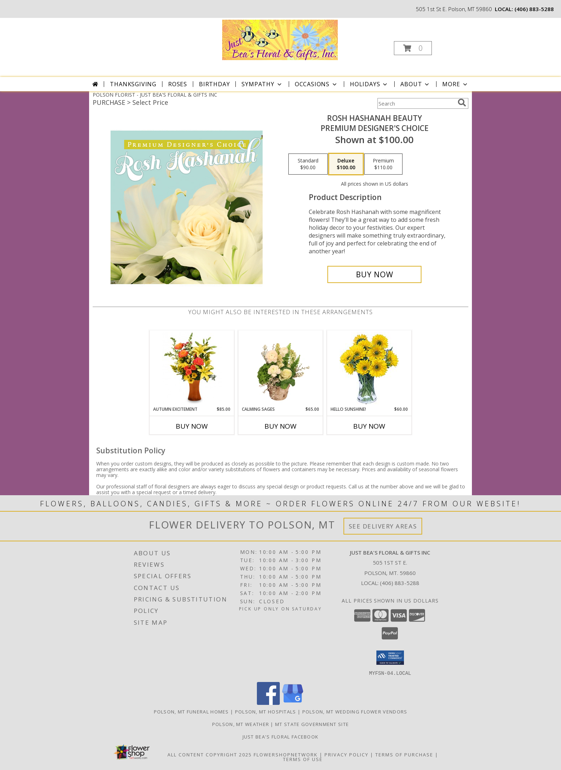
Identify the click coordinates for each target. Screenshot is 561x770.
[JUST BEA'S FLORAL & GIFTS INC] (280, 39)
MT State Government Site (312, 724)
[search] (462, 102)
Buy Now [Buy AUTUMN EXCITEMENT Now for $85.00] (192, 426)
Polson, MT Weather (240, 724)
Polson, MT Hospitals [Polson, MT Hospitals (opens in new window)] (265, 711)
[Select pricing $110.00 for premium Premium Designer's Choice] (383, 164)
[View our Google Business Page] (292, 702)
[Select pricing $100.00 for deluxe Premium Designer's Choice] (346, 164)
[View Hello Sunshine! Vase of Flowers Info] (369, 368)
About (415, 84)
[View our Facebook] (268, 702)
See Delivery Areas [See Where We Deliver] (383, 526)
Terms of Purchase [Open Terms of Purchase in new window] (404, 754)
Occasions (316, 84)
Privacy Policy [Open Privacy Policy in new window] (347, 754)
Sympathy (262, 84)
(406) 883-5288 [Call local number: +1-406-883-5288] (534, 9)
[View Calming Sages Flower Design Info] (281, 368)
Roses (177, 84)
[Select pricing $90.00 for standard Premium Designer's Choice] (308, 164)
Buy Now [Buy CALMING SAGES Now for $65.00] (280, 426)
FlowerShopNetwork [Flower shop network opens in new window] (286, 754)
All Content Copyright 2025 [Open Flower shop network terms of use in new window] (209, 754)
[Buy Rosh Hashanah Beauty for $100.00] (374, 274)
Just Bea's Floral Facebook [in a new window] (281, 736)
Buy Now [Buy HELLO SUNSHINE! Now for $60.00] (369, 426)
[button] (413, 48)
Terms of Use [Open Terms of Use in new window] (303, 759)
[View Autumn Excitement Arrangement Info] (192, 368)
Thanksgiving (133, 84)
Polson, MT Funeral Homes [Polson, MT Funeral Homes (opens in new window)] (191, 711)
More (455, 84)
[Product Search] (416, 103)
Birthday (214, 84)
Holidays (369, 84)
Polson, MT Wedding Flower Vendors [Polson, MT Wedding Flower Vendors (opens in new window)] (355, 711)
